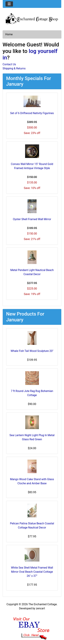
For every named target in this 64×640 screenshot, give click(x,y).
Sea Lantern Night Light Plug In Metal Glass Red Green (32, 437)
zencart (40, 608)
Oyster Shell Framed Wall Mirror (32, 219)
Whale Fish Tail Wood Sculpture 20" (32, 351)
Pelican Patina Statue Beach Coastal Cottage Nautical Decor (32, 525)
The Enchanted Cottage (42, 604)
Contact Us (9, 64)
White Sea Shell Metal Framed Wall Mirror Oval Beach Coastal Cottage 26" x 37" (32, 571)
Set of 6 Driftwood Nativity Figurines (32, 113)
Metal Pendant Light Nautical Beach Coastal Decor (32, 272)
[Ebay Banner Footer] (32, 625)
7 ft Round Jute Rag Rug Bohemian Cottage (32, 393)
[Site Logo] (32, 18)
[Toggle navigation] (9, 4)
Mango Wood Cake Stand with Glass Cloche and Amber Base (32, 481)
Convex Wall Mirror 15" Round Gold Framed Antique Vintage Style (32, 166)
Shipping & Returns (14, 68)
